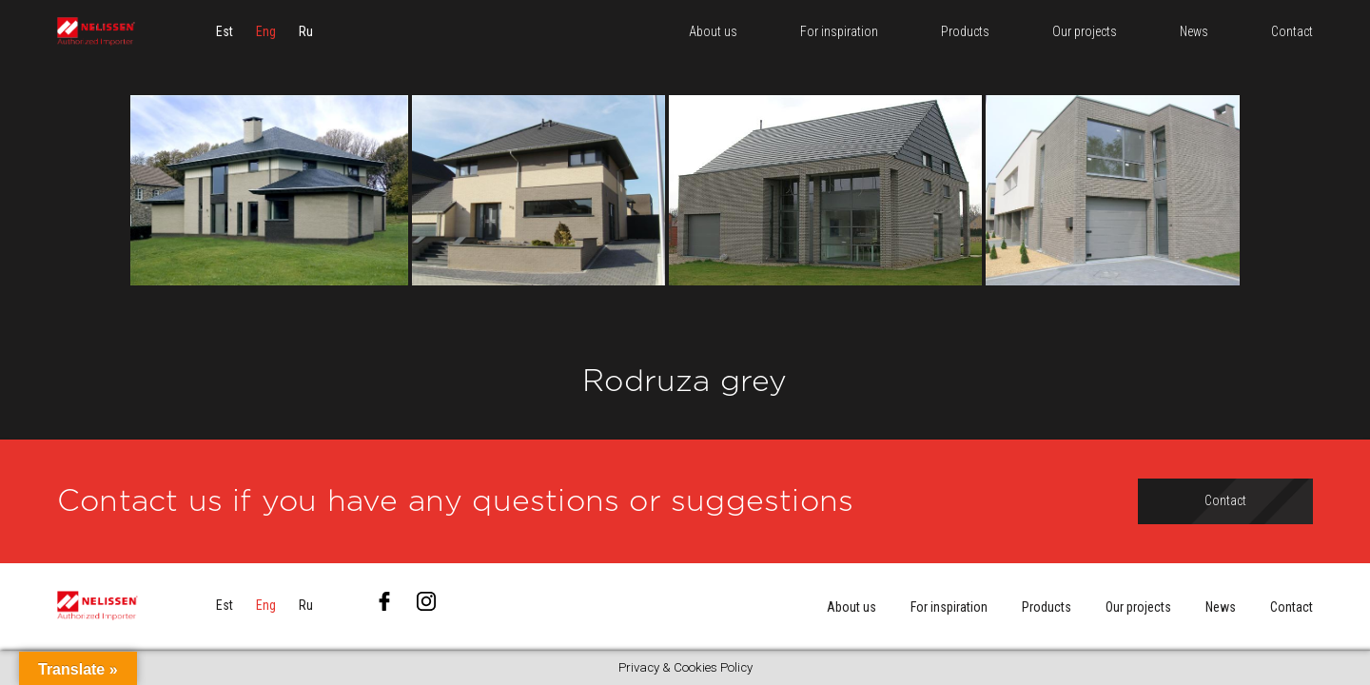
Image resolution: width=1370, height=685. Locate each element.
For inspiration (949, 607)
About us (851, 607)
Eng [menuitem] (266, 42)
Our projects (1138, 607)
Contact (1291, 607)
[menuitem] (224, 42)
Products (1046, 607)
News (1220, 607)
